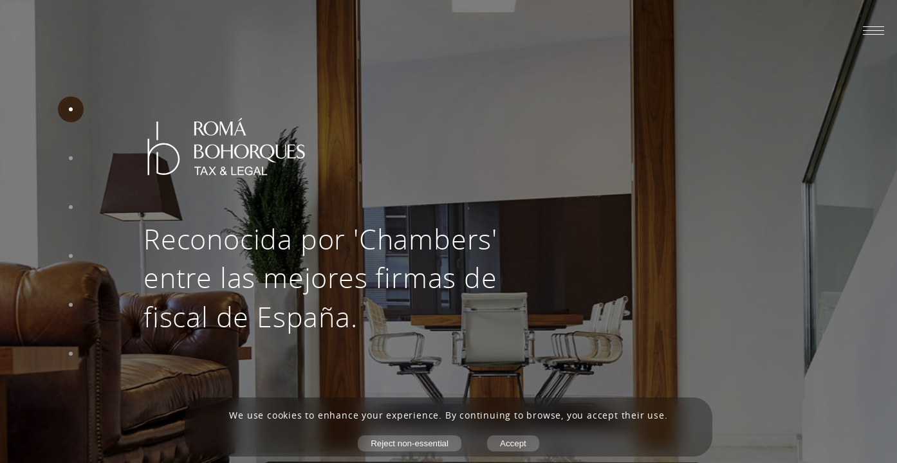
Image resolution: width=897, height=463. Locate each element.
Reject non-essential (409, 443)
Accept (513, 443)
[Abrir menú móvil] (873, 30)
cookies (284, 415)
